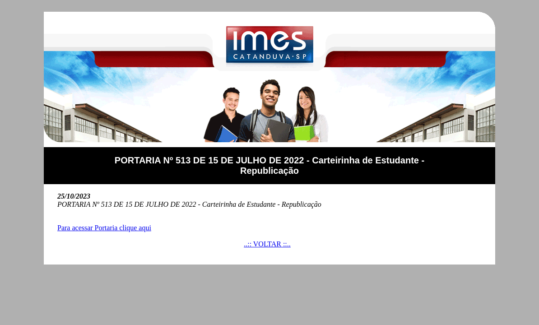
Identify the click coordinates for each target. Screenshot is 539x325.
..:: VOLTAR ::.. (267, 244)
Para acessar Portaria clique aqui (104, 228)
